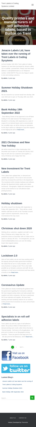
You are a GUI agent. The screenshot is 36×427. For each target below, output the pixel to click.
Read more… (21, 129)
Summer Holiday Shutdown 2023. (12, 388)
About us (13, 418)
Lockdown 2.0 (9, 255)
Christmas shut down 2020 (16, 228)
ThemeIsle (25, 422)
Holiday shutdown (11, 203)
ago (11, 78)
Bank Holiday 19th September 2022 (13, 392)
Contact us (22, 418)
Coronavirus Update (12, 285)
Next (21, 347)
